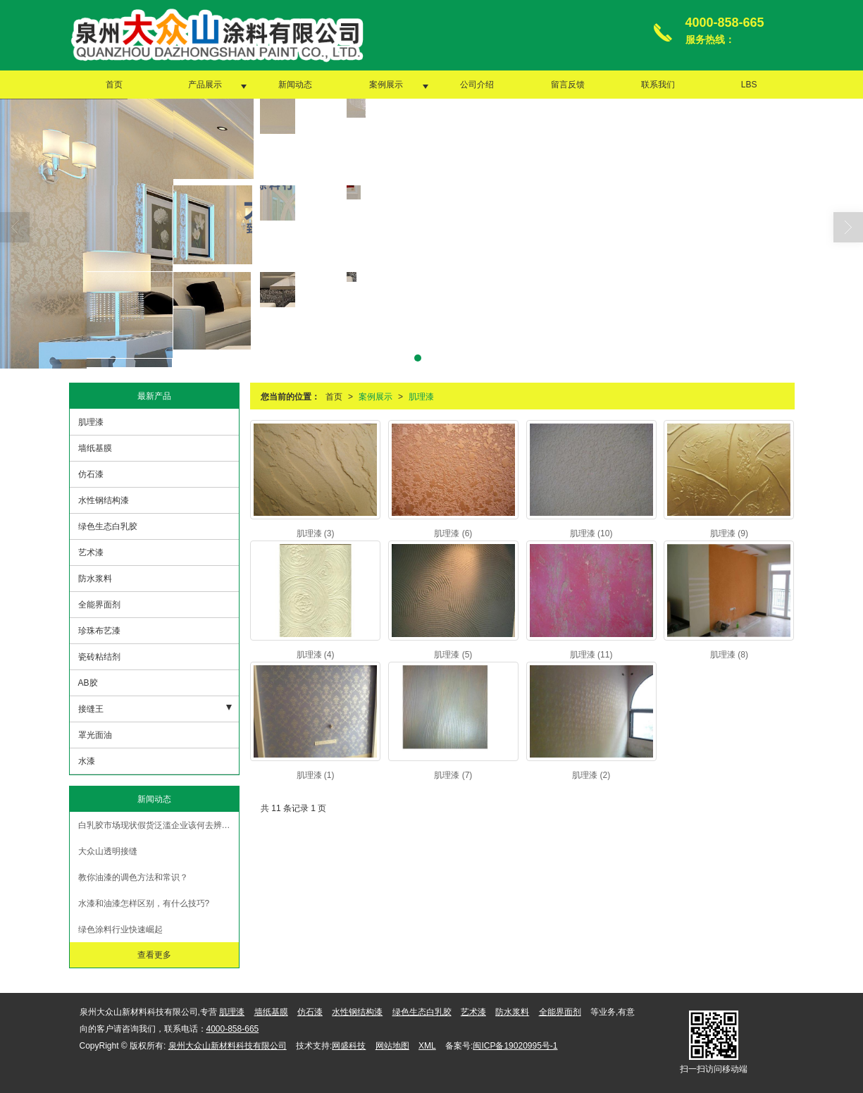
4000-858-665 (232, 1029)
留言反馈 (568, 84)
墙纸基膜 (95, 448)
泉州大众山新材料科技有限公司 (227, 1046)
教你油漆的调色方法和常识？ (133, 877)
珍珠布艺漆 (99, 631)
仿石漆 (91, 474)
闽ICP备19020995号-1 (515, 1046)
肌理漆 (421, 397)
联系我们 (658, 84)
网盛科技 (349, 1046)
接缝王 (91, 709)
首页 (114, 84)
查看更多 (154, 955)
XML (427, 1046)
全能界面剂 (99, 605)
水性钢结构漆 (103, 500)
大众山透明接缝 (107, 851)
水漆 (86, 761)
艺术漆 (91, 552)
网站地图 (392, 1046)
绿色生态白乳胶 (107, 526)
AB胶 (88, 683)
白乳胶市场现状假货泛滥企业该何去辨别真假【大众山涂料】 (158, 825)
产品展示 (205, 84)
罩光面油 (95, 735)
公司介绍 (477, 84)
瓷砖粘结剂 (99, 657)
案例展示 (386, 84)
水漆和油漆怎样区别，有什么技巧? (144, 903)
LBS (749, 84)
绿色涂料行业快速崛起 (120, 929)
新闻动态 (295, 84)
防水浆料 (95, 578)
